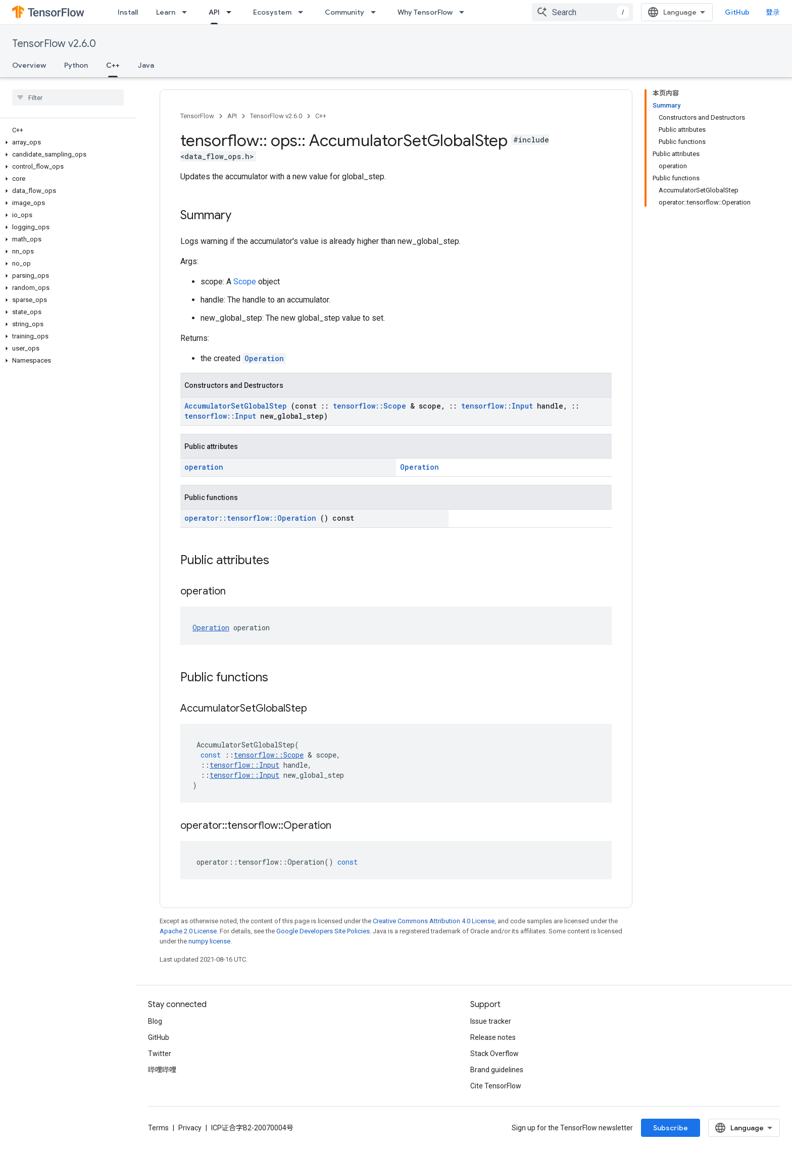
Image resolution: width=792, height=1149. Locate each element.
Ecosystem (272, 12)
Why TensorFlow (425, 12)
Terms (158, 1128)
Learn (165, 12)
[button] (66, 142)
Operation (264, 358)
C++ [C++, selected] (113, 65)
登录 (773, 12)
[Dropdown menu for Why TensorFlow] (465, 12)
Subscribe (670, 1127)
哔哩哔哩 (162, 1070)
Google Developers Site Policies (323, 931)
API (232, 116)
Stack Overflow (494, 1054)
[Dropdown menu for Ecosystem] (303, 12)
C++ (320, 116)
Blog (155, 1021)
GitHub (737, 12)
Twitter (159, 1054)
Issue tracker (490, 1021)
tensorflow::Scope (371, 406)
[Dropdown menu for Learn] (187, 12)
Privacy (190, 1128)
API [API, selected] (214, 12)
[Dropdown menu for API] (232, 12)
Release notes (493, 1037)
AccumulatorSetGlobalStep (237, 406)
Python (76, 65)
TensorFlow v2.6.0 (54, 43)
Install (128, 12)
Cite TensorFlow (495, 1086)
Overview (29, 65)
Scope (245, 281)
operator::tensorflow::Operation (252, 518)
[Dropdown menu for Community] (376, 12)
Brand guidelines (496, 1070)
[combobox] (582, 12)
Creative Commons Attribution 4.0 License (433, 921)
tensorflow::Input (499, 406)
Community (344, 12)
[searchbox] (68, 97)
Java (146, 65)
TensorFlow (197, 116)
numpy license (209, 941)
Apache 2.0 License (188, 931)
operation (203, 467)
